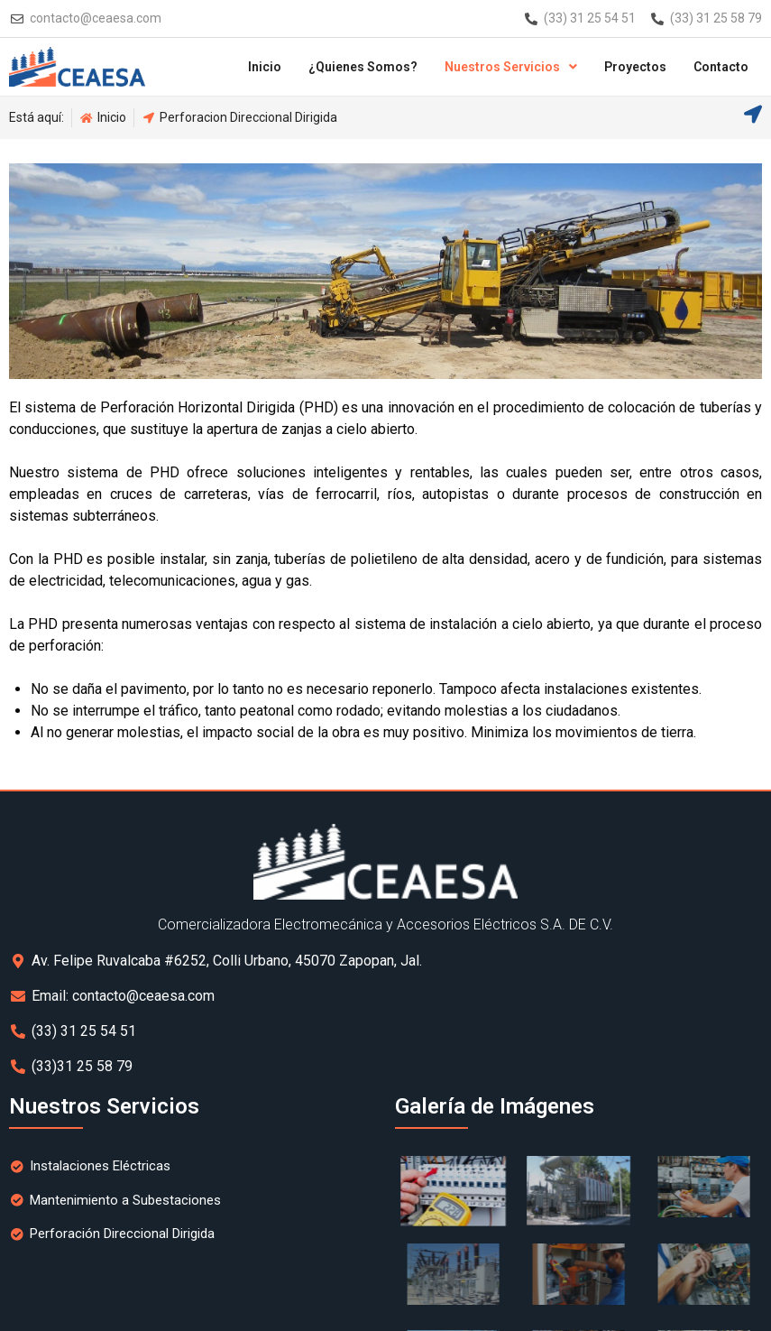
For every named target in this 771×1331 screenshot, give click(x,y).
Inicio (264, 67)
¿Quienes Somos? (363, 67)
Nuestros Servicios (511, 67)
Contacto (720, 67)
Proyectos (635, 67)
